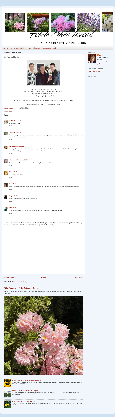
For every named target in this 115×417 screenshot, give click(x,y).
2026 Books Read (49, 48)
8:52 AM (15, 196)
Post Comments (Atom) (19, 282)
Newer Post (9, 277)
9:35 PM (18, 132)
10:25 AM (26, 160)
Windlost (12, 120)
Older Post (78, 277)
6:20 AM (14, 208)
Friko (10, 172)
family (10, 111)
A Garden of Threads (16, 160)
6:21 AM (14, 184)
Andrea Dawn (13, 146)
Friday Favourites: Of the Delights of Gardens (21, 288)
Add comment (9, 218)
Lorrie (101, 55)
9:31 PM (18, 120)
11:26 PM (21, 146)
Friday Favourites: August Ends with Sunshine (26, 380)
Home (6, 48)
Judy (10, 196)
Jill (10, 208)
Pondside (12, 132)
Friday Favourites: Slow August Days (23, 401)
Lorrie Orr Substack (94, 71)
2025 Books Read (33, 48)
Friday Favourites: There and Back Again (25, 390)
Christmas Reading (17, 48)
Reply (10, 126)
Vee (10, 184)
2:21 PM (15, 172)
